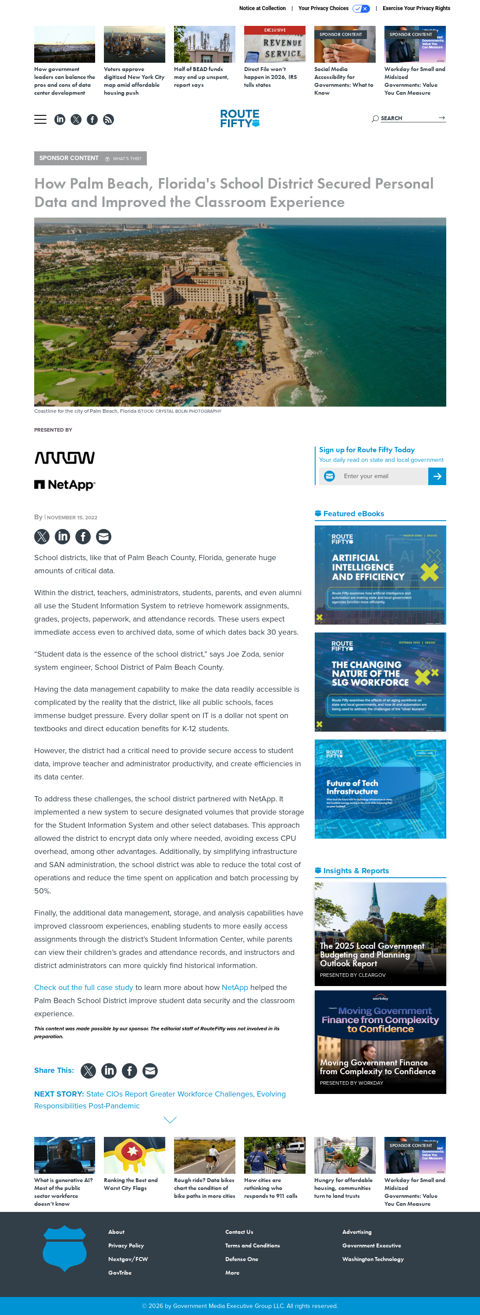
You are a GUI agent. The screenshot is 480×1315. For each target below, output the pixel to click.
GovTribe (120, 1272)
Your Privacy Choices (334, 9)
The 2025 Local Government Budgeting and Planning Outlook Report (372, 954)
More (232, 1272)
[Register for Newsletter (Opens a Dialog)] (437, 476)
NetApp (235, 987)
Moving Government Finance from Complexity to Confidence (378, 1067)
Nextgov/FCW (128, 1259)
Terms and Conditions (252, 1245)
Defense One (241, 1259)
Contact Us (239, 1232)
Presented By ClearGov (353, 975)
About (116, 1232)
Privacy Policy (126, 1245)
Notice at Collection (262, 8)
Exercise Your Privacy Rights (416, 8)
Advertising (357, 1232)
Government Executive (371, 1245)
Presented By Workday (352, 1083)
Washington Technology (373, 1259)
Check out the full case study (83, 987)
